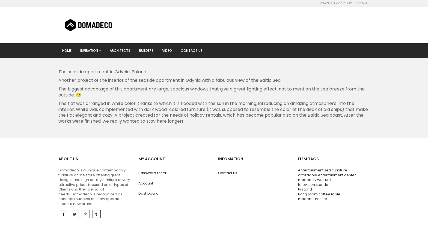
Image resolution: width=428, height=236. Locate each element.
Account (145, 183)
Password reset (152, 173)
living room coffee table (319, 194)
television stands (313, 184)
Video (167, 50)
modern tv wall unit (314, 179)
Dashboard (148, 193)
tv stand (305, 189)
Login (362, 3)
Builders (146, 50)
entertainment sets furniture (322, 170)
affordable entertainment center (327, 175)
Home (67, 50)
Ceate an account (336, 3)
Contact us (192, 50)
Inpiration (90, 50)
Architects (120, 50)
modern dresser (312, 198)
